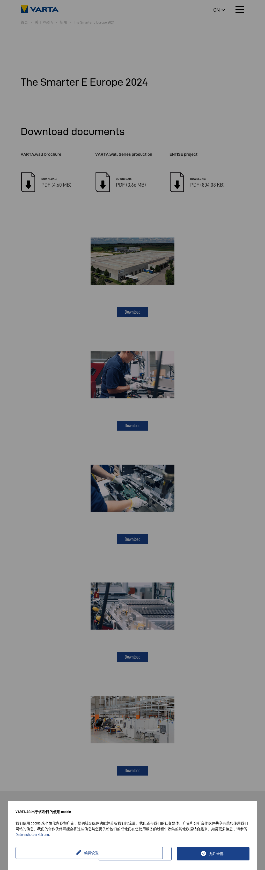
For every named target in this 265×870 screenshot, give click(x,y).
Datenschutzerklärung (32, 834)
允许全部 (216, 854)
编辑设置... (57, 854)
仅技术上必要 (138, 854)
